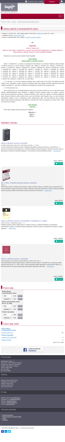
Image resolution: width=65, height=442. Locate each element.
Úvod (8, 21)
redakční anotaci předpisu (33, 37)
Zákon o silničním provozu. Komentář (14, 143)
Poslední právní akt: (7, 332)
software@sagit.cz (11, 401)
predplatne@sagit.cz (15, 399)
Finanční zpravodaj (7, 335)
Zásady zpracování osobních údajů (11, 416)
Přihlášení (52, 2)
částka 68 (39, 33)
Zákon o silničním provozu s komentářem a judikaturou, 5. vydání (24, 221)
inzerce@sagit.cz (10, 404)
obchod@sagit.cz (15, 397)
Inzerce (4, 418)
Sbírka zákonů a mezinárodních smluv (28, 21)
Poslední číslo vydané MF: (9, 337)
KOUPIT (60, 163)
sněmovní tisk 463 (19, 35)
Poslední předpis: (6, 340)
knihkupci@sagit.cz (12, 402)
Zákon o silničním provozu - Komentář (14, 259)
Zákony (14, 21)
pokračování (57, 151)
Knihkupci (5, 420)
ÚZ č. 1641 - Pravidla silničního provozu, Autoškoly (19, 183)
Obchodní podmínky (7, 415)
